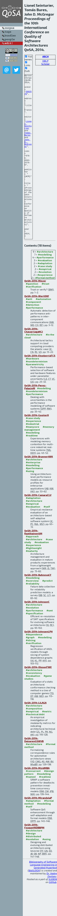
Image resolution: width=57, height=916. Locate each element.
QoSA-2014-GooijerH (36, 447)
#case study (45, 298)
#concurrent (33, 803)
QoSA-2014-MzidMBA (37, 800)
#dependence (34, 666)
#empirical (45, 301)
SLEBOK (52, 911)
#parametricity (35, 396)
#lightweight (34, 580)
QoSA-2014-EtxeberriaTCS (39, 388)
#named (31, 809)
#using (30, 503)
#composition (34, 740)
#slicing (30, 672)
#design (31, 865)
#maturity (32, 583)
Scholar (45, 63)
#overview (32, 613)
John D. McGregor (28, 156)
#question (32, 316)
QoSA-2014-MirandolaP (38, 830)
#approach (32, 568)
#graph (30, 669)
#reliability (32, 616)
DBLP (45, 60)
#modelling (45, 287)
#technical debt (35, 746)
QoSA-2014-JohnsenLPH (38, 664)
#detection (32, 337)
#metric (47, 743)
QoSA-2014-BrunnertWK (38, 489)
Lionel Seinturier (28, 134)
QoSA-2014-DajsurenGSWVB (34, 772)
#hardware (32, 391)
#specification (34, 645)
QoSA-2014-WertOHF (36, 328)
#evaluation (45, 292)
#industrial (32, 456)
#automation (43, 331)
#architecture (45, 284)
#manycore (32, 459)
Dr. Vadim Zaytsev (52, 907)
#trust (45, 316)
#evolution (45, 304)
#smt (50, 642)
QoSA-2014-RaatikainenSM (33, 564)
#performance (45, 289)
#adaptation (45, 295)
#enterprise (33, 494)
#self (47, 539)
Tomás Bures (28, 146)
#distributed (33, 868)
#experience (45, 307)
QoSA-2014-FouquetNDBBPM (34, 858)
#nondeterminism (36, 393)
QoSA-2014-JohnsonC (37, 634)
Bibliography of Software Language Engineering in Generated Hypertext (43, 897)
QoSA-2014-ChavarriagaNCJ (33, 363)
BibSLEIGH (34, 902)
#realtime (32, 467)
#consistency (34, 705)
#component (33, 334)
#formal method (45, 310)
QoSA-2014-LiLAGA (35, 735)
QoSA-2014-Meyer (35, 313)
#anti (29, 331)
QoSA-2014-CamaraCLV (37, 527)
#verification (33, 319)
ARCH (45, 56)
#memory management (39, 461)
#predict (47, 613)
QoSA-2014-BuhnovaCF (37, 607)
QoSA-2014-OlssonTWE (38, 699)
